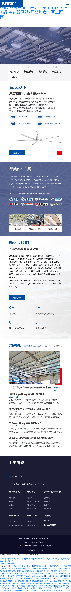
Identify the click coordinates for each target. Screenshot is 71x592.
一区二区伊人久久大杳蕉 (55, 576)
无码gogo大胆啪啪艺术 (20, 573)
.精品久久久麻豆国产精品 (42, 591)
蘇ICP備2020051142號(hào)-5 (35, 542)
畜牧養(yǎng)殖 (31, 508)
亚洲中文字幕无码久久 (56, 588)
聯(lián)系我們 (50, 525)
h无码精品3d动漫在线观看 (27, 586)
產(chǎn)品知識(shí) (53, 346)
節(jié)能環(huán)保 (50, 508)
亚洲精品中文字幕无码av (45, 578)
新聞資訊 (48, 520)
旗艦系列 (12, 501)
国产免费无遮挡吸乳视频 (23, 591)
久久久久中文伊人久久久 (26, 578)
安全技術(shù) (48, 498)
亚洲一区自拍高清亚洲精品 (52, 571)
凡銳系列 (12, 505)
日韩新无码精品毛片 (9, 571)
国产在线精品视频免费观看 (27, 568)
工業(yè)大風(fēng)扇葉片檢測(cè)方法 (26, 423)
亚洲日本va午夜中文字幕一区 (40, 573)
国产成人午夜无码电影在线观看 (29, 571)
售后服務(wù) (13, 521)
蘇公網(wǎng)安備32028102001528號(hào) (37, 546)
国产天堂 (26, 588)
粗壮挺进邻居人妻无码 (39, 588)
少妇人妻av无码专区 (49, 581)
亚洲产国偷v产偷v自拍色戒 (14, 581)
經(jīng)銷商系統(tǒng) (16, 525)
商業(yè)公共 (31, 505)
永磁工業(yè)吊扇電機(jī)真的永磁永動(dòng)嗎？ (31, 438)
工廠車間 (29, 498)
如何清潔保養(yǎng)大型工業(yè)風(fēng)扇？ (29, 409)
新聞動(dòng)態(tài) (32, 346)
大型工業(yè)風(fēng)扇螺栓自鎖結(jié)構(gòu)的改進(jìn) (32, 387)
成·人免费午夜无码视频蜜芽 (12, 576)
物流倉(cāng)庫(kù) (33, 501)
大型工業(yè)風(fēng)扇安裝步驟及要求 (27, 394)
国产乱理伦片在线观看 (58, 566)
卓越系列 (12, 508)
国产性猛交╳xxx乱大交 (26, 583)
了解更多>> (17, 298)
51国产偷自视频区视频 (33, 581)
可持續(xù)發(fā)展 (32, 525)
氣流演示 (47, 505)
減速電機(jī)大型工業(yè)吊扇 (27, 93)
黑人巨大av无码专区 (9, 586)
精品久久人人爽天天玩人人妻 (34, 576)
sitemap (40, 550)
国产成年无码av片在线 (46, 568)
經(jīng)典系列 (13, 498)
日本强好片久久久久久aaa (23, 566)
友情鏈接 (31, 550)
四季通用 (47, 501)
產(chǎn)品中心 (19, 87)
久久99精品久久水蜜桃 (46, 586)
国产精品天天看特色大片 (44, 583)
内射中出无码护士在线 (14, 588)
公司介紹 (29, 521)
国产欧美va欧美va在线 (8, 564)
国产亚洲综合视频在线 (41, 566)
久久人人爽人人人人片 (60, 591)
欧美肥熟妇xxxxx (10, 583)
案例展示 (48, 516)
